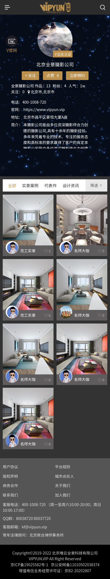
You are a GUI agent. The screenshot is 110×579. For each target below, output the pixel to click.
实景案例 (30, 185)
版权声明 (10, 476)
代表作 (50, 185)
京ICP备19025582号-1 (29, 564)
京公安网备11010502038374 (75, 564)
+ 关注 (30, 75)
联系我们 (10, 495)
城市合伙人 (64, 476)
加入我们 (62, 495)
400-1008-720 (34, 102)
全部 (12, 185)
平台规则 (62, 466)
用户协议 (10, 466)
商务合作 (10, 485)
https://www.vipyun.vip (44, 109)
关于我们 (62, 485)
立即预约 (77, 75)
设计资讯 (70, 185)
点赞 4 (52, 75)
